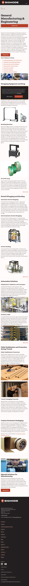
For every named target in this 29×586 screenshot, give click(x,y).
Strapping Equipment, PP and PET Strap (12, 60)
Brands (2, 531)
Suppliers (3, 534)
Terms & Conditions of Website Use (8, 577)
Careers (2, 549)
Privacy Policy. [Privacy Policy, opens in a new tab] (19, 93)
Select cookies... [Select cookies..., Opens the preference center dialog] (10, 96)
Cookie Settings (4, 579)
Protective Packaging (8, 70)
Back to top (25, 191)
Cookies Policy (4, 567)
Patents (2, 557)
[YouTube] (5, 564)
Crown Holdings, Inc (17, 517)
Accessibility (3, 574)
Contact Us (20, 25)
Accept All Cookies (18, 96)
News (2, 539)
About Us (3, 544)
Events (2, 542)
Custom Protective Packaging (10, 71)
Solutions (3, 529)
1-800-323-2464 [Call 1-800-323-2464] (4, 515)
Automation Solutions (8, 68)
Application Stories (5, 547)
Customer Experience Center (7, 526)
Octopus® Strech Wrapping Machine (11, 62)
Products (3, 524)
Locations (3, 554)
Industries (3, 8)
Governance (3, 536)
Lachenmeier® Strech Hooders (10, 66)
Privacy (2, 569)
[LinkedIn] (2, 564)
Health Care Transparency (6, 572)
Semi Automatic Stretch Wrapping (11, 64)
